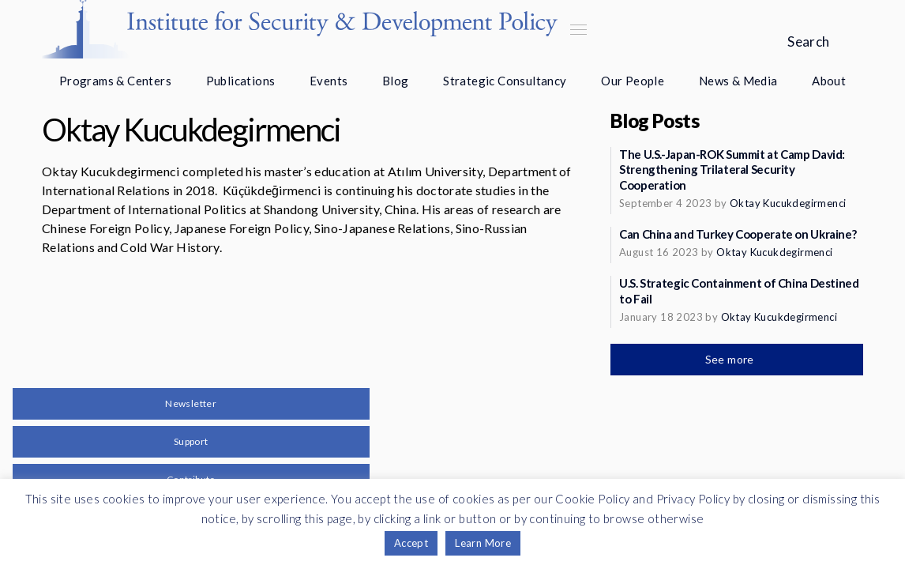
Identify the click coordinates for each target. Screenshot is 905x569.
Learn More (483, 543)
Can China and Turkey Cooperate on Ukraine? (737, 234)
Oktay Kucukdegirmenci (788, 203)
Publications (241, 80)
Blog (395, 80)
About (829, 80)
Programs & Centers (115, 80)
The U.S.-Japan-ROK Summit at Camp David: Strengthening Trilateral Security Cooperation (732, 170)
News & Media (738, 80)
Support (191, 441)
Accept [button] (411, 543)
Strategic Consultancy (504, 80)
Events (328, 80)
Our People (632, 80)
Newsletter (190, 403)
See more (731, 359)
